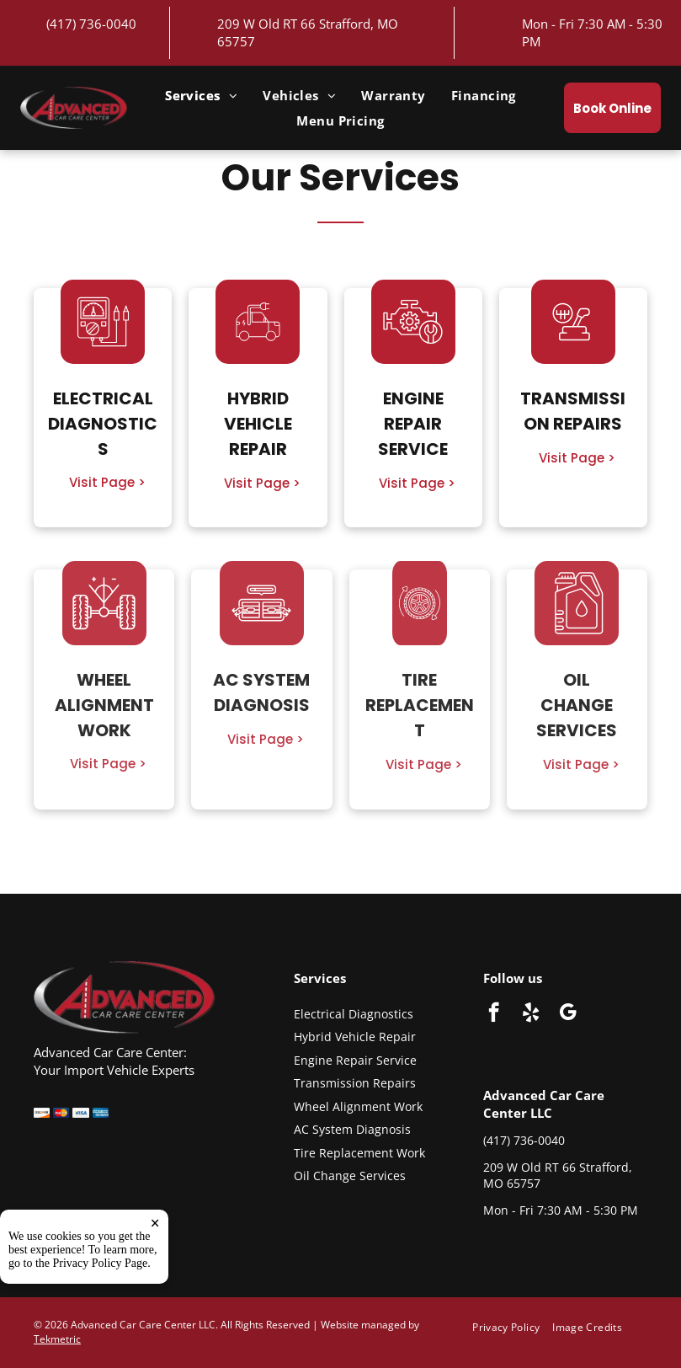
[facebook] (493, 1014)
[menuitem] (201, 95)
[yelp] (530, 1014)
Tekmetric (57, 1339)
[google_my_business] (568, 1014)
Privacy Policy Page (100, 1263)
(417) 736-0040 (91, 23)
